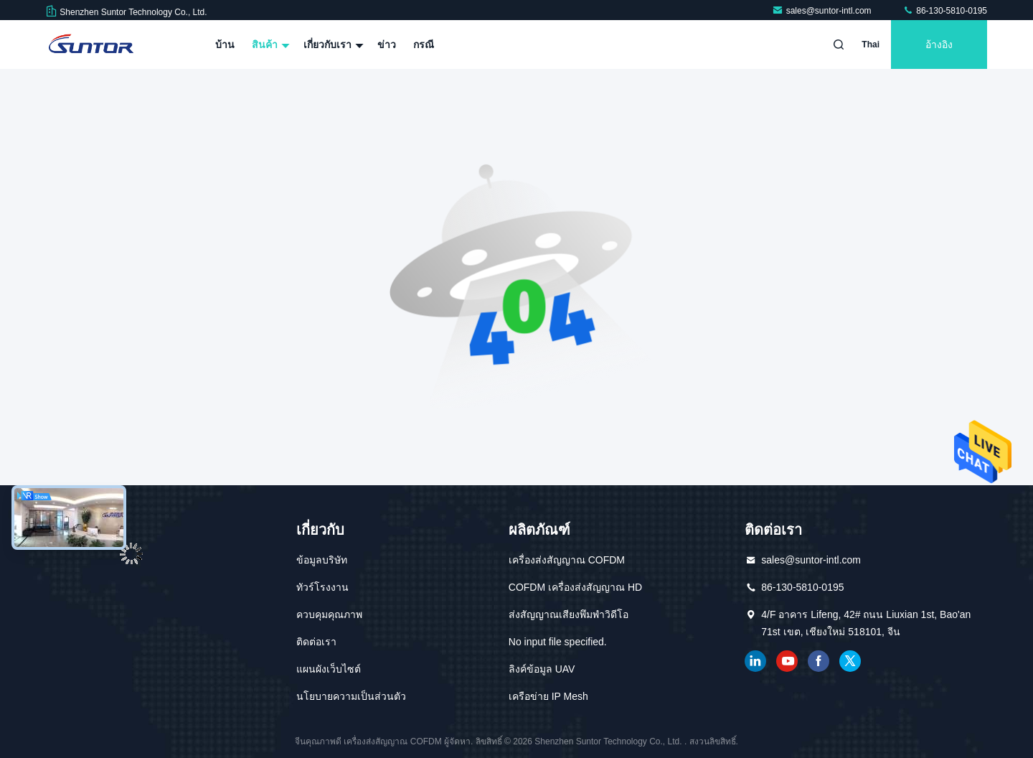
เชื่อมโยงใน (755, 661)
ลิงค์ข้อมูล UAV (542, 669)
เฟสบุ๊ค (818, 661)
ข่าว (386, 44)
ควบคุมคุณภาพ (329, 614)
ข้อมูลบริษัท (321, 560)
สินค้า (269, 44)
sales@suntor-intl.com (823, 11)
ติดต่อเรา (316, 641)
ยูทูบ (787, 661)
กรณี (423, 44)
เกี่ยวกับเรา (331, 44)
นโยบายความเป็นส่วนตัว (351, 696)
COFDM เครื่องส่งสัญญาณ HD (575, 587)
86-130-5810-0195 (944, 11)
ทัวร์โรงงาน (322, 587)
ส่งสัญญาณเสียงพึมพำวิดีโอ (568, 614)
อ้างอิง (939, 44)
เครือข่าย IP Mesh (548, 696)
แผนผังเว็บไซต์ (328, 669)
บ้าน (225, 44)
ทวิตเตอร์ (850, 661)
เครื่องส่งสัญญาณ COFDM (567, 560)
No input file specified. (558, 641)
